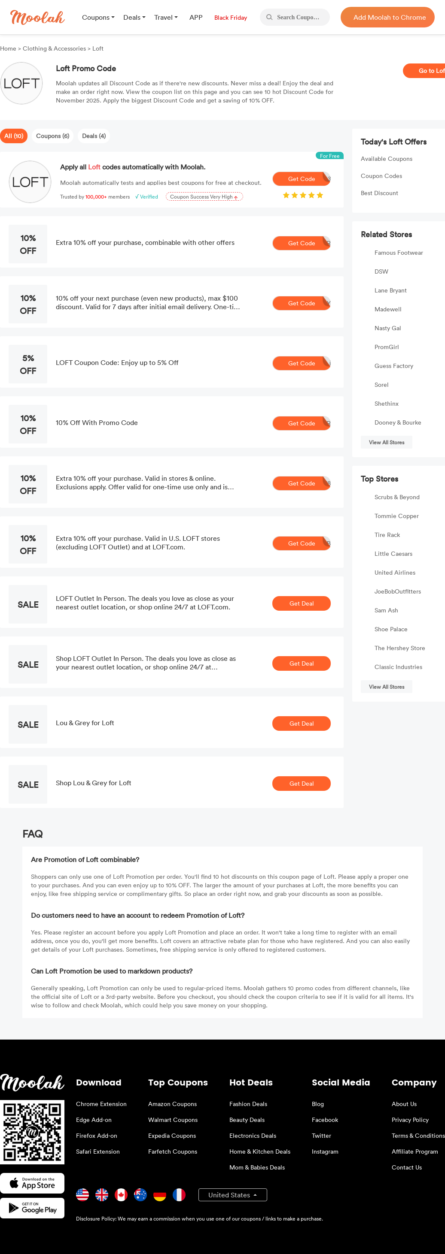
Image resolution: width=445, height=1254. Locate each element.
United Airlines (395, 572)
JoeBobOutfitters (398, 591)
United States (230, 1195)
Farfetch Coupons (172, 1151)
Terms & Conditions (418, 1135)
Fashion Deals (248, 1104)
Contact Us (407, 1167)
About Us (404, 1104)
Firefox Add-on (96, 1135)
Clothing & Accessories (54, 48)
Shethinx (387, 403)
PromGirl (387, 347)
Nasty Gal (388, 328)
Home (9, 48)
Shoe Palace (391, 629)
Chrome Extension (101, 1104)
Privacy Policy (410, 1119)
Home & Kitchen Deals (259, 1151)
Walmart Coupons (173, 1119)
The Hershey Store (400, 648)
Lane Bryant (391, 290)
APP (196, 17)
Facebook (325, 1119)
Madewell (388, 309)
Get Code (309, 179)
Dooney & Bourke (398, 422)
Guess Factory (394, 366)
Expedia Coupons (172, 1135)
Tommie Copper (397, 516)
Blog (318, 1104)
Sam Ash (386, 610)
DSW (381, 271)
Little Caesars (393, 553)
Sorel (382, 384)
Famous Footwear (399, 252)
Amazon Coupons (172, 1104)
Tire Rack (387, 535)
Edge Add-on (94, 1119)
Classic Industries (398, 667)
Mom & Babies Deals (257, 1167)
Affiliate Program (415, 1151)
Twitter (321, 1135)
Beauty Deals (247, 1119)
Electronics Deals (252, 1135)
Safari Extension (98, 1151)
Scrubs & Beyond (397, 497)
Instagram (325, 1151)
